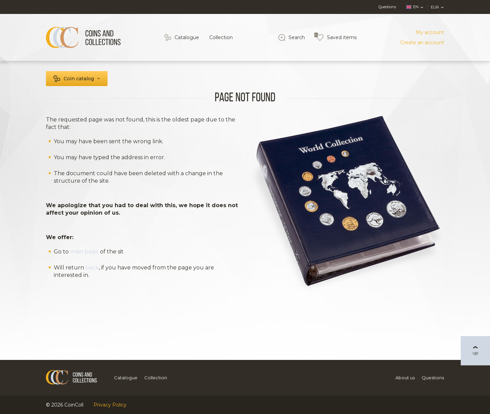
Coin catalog (79, 79)
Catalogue (187, 37)
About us (405, 377)
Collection (221, 37)
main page (84, 251)
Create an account (422, 42)
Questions (387, 6)
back (92, 267)
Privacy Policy (110, 404)
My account (430, 32)
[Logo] (83, 37)
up (475, 352)
